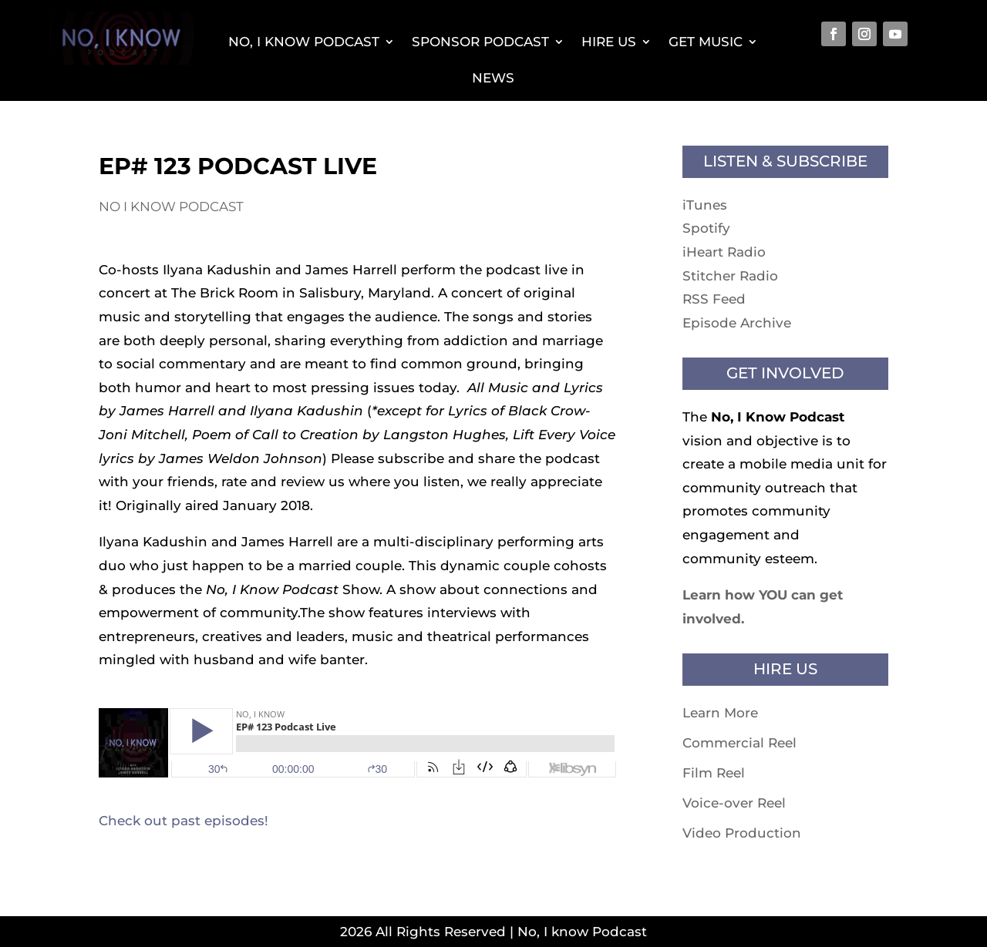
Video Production (741, 833)
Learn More (720, 712)
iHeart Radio (724, 252)
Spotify (706, 228)
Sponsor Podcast (480, 41)
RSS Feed (714, 299)
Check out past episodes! (183, 820)
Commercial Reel (739, 743)
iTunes (704, 205)
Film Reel (713, 773)
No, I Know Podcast (303, 41)
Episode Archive (736, 323)
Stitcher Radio (730, 276)
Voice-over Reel (734, 803)
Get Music (706, 41)
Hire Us (608, 41)
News (493, 78)
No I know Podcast (171, 206)
